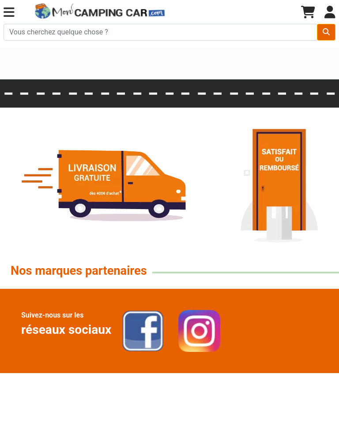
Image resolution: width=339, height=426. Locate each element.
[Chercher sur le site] (160, 32)
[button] (9, 12)
